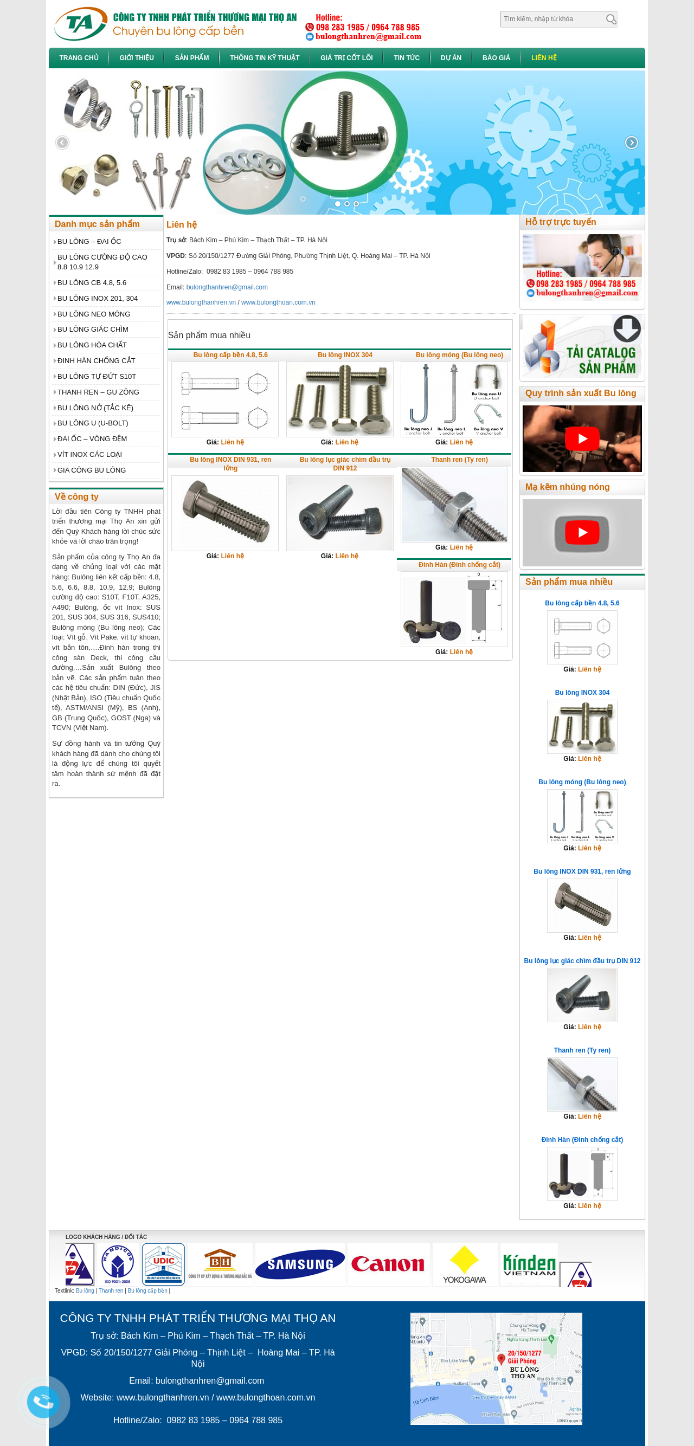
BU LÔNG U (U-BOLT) (92, 423)
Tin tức (407, 58)
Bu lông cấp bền (148, 1291)
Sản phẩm (192, 58)
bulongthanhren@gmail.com (227, 287)
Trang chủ (78, 58)
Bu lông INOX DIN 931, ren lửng (230, 464)
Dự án (451, 58)
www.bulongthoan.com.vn (278, 302)
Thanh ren (111, 1291)
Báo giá (496, 58)
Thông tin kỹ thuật (264, 58)
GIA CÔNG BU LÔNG (91, 470)
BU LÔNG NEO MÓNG (93, 314)
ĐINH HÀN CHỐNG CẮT (96, 361)
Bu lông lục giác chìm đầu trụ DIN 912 (345, 464)
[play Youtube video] (582, 439)
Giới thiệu (137, 58)
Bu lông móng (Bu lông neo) (459, 355)
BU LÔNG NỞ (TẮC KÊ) (95, 408)
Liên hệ (543, 58)
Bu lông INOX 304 (345, 355)
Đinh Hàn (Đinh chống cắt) (459, 565)
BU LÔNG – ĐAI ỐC (89, 241)
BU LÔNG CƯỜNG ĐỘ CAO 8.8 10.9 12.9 (102, 262)
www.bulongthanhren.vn (201, 302)
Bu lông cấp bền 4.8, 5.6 (231, 355)
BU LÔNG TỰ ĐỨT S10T (96, 376)
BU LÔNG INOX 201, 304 (97, 298)
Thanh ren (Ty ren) (459, 459)
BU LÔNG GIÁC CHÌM (92, 329)
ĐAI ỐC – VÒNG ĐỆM (92, 439)
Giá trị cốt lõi (346, 58)
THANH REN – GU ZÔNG (98, 392)
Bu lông (85, 1291)
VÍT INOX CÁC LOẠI (89, 454)
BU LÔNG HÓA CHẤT (92, 345)
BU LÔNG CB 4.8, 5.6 (91, 283)
